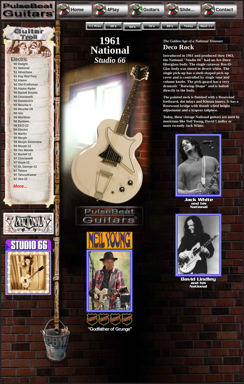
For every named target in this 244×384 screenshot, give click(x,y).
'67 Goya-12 (21, 162)
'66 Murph (20, 138)
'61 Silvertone (22, 72)
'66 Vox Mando (23, 150)
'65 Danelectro (23, 101)
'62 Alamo (20, 80)
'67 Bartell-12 (22, 154)
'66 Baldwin (21, 121)
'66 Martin (20, 133)
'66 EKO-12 (21, 125)
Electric (19, 59)
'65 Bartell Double (25, 92)
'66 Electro (20, 129)
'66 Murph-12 (22, 146)
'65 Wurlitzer (21, 117)
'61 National (21, 68)
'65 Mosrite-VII (23, 109)
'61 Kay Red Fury (25, 76)
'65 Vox (18, 113)
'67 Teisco (20, 170)
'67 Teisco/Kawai (24, 175)
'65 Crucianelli (23, 97)
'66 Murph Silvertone (27, 142)
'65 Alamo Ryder (24, 88)
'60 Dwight (20, 64)
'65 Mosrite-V (22, 105)
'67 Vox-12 (20, 179)
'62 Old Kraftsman (25, 84)
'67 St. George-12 (25, 166)
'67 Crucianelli (23, 158)
